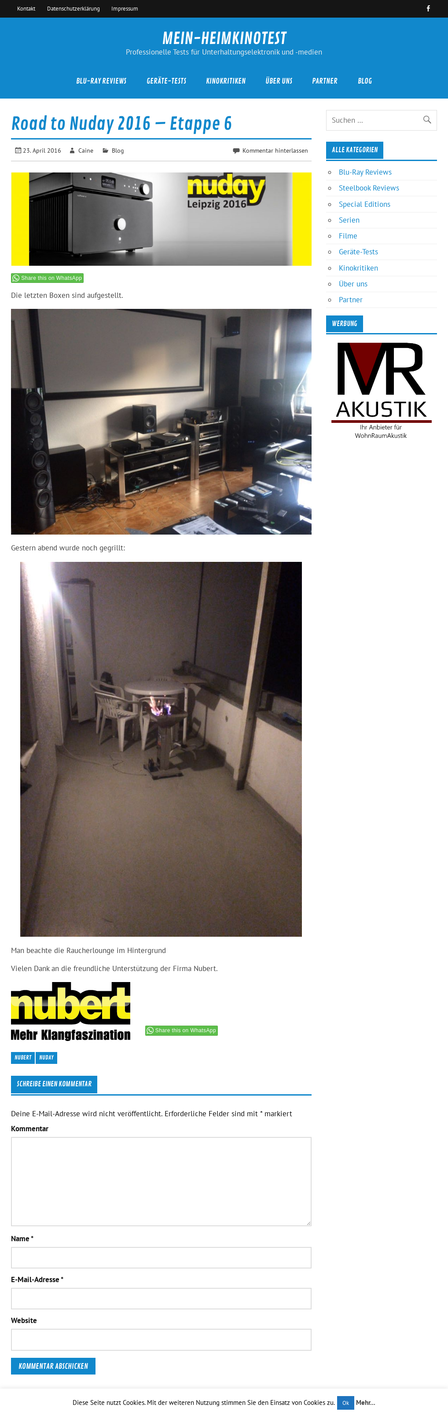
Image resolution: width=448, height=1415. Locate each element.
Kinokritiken (226, 81)
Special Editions (364, 204)
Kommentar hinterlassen (275, 150)
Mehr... (365, 1402)
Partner (325, 81)
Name (22, 1239)
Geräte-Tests (166, 81)
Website (24, 1320)
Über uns (278, 81)
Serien (349, 220)
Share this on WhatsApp (51, 278)
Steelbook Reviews (369, 188)
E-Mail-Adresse (37, 1279)
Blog (365, 81)
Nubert (23, 1057)
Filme (348, 236)
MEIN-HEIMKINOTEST (224, 39)
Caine (85, 150)
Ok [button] (345, 1403)
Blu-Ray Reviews (101, 81)
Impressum (124, 8)
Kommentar (29, 1129)
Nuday (46, 1057)
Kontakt (26, 8)
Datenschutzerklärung (73, 8)
